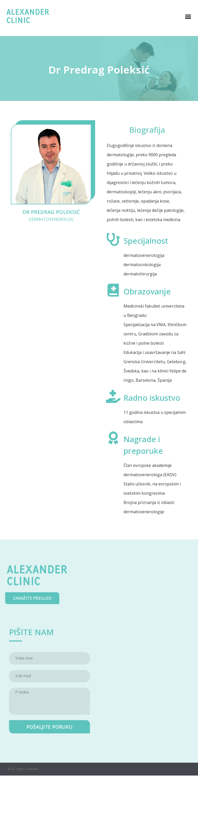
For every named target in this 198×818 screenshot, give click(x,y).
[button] (188, 17)
